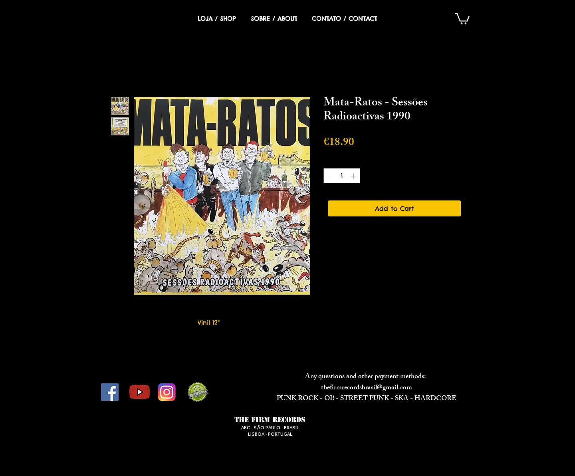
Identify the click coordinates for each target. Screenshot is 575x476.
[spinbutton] (342, 176)
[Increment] (354, 176)
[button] (462, 18)
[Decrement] (330, 176)
